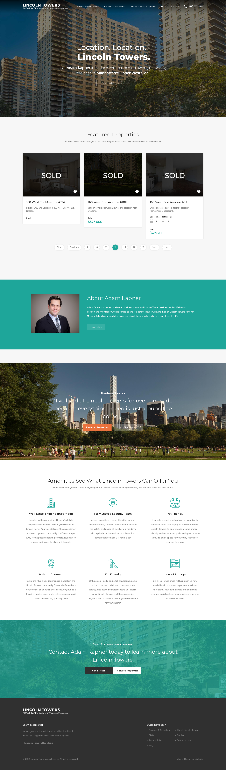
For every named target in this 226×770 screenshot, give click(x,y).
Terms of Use (184, 740)
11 (106, 247)
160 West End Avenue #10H (107, 202)
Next (154, 247)
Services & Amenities (114, 6)
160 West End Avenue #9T (168, 202)
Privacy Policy (156, 740)
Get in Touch (99, 670)
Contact (175, 6)
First (59, 247)
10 (96, 247)
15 (143, 247)
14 (134, 247)
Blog (151, 745)
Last (167, 247)
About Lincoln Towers (88, 6)
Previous (74, 247)
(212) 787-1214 (195, 6)
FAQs (163, 6)
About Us (129, 427)
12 (115, 247)
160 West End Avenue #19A (45, 202)
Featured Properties (97, 427)
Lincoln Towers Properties (143, 6)
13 (124, 247)
